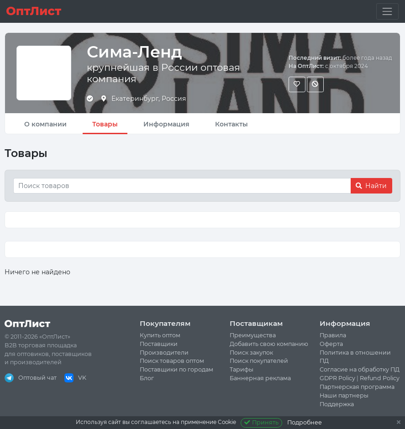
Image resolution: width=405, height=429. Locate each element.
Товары (105, 124)
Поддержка (337, 404)
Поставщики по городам (176, 369)
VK (75, 377)
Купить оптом (160, 335)
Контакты (231, 124)
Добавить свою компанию (269, 343)
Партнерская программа (357, 386)
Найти (371, 186)
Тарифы (241, 369)
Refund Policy (380, 378)
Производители (164, 352)
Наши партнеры (344, 395)
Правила (333, 335)
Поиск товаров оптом (172, 360)
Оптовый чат (31, 377)
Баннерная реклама (260, 378)
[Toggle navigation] (387, 11)
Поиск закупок (251, 352)
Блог (147, 378)
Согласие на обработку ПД (360, 369)
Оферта (331, 343)
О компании (45, 124)
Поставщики (159, 343)
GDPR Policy (337, 378)
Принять (261, 422)
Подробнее (304, 422)
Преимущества (253, 335)
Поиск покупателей (259, 360)
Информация (166, 124)
